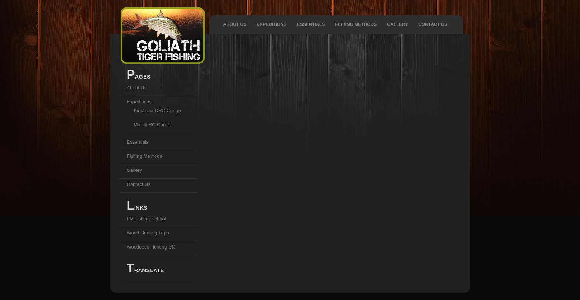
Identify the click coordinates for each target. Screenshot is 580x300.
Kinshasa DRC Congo (157, 110)
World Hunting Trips (148, 233)
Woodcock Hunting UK (151, 247)
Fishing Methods (356, 24)
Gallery (397, 24)
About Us (235, 24)
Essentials (311, 24)
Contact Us (432, 24)
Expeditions (272, 24)
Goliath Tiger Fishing (163, 35)
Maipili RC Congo (152, 124)
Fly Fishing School (146, 218)
